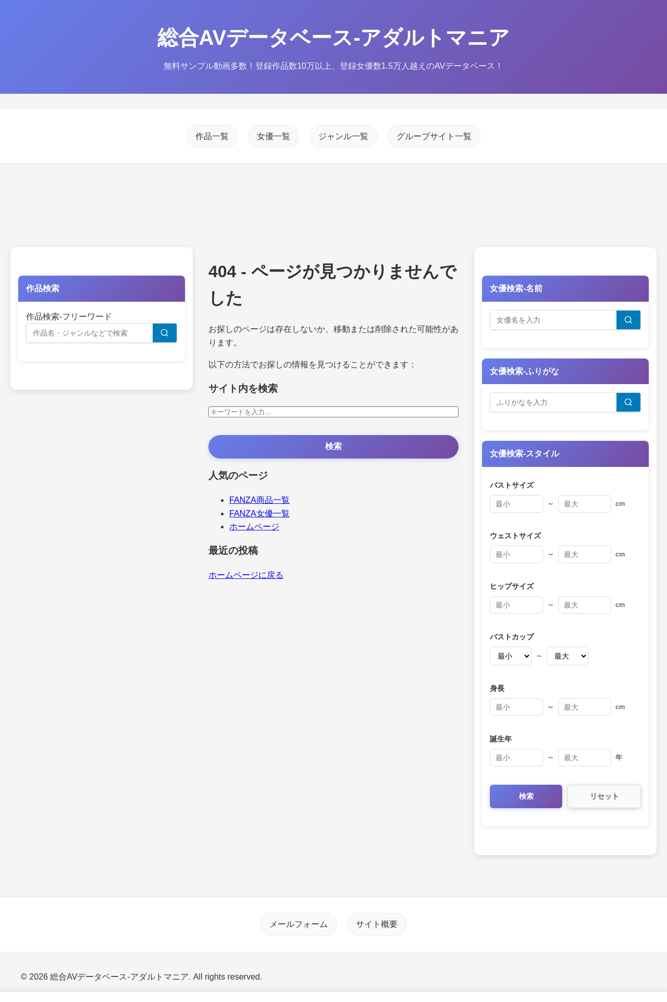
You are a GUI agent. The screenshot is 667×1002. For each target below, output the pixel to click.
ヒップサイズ (512, 586)
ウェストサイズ (515, 535)
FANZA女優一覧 (259, 513)
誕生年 (501, 739)
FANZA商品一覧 (259, 500)
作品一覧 (212, 136)
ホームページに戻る (245, 575)
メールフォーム (298, 924)
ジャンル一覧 (343, 136)
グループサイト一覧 (434, 136)
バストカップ (512, 637)
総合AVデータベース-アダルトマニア (333, 37)
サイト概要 (377, 924)
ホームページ (254, 526)
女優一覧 (273, 136)
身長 (497, 688)
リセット (604, 796)
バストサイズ (512, 485)
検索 (333, 446)
